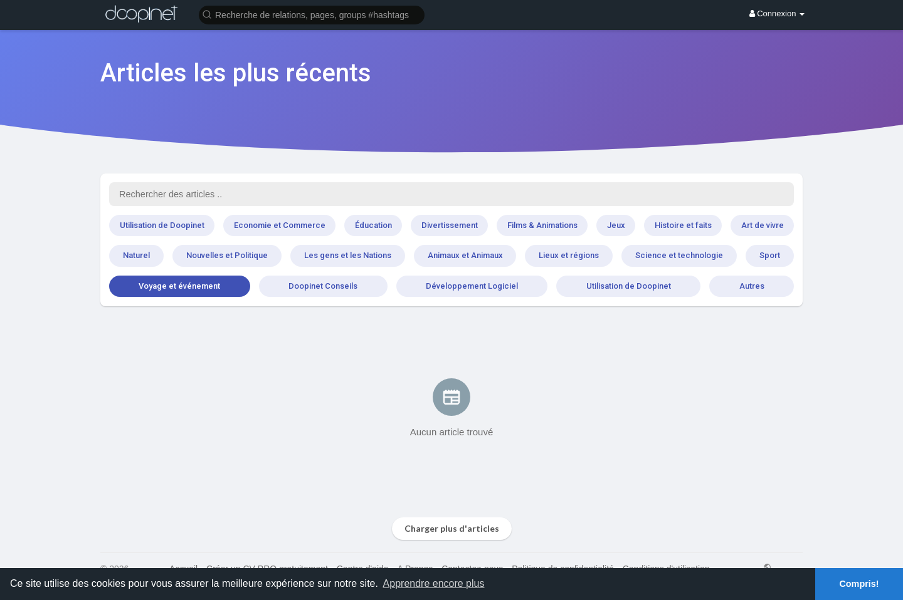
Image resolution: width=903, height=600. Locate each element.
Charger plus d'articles (451, 528)
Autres (751, 286)
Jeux (616, 225)
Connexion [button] (777, 13)
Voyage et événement (179, 286)
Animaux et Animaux (465, 255)
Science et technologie (679, 255)
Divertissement (449, 225)
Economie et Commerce (279, 225)
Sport (769, 255)
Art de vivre (762, 225)
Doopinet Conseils (322, 286)
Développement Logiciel (472, 286)
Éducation (373, 225)
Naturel (136, 255)
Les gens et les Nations (347, 255)
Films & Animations (542, 225)
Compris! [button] (859, 584)
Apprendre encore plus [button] (434, 583)
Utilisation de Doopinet (162, 225)
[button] (311, 14)
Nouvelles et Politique (227, 255)
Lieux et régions (569, 255)
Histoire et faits (683, 225)
